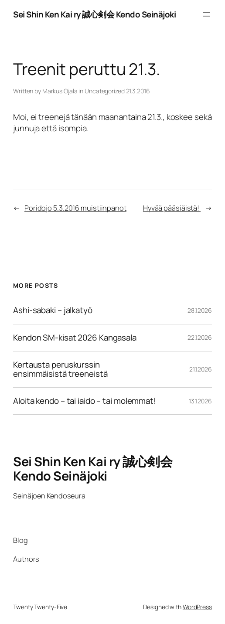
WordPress (197, 607)
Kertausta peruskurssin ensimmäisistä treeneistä (60, 369)
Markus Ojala (60, 91)
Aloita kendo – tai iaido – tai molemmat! (84, 401)
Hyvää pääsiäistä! (172, 208)
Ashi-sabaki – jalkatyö (52, 310)
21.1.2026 (200, 369)
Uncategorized (105, 91)
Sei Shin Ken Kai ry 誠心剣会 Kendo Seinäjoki (94, 14)
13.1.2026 (200, 401)
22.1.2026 (200, 337)
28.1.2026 (200, 310)
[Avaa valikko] (206, 14)
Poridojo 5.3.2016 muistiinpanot (75, 208)
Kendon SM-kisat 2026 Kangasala (74, 337)
